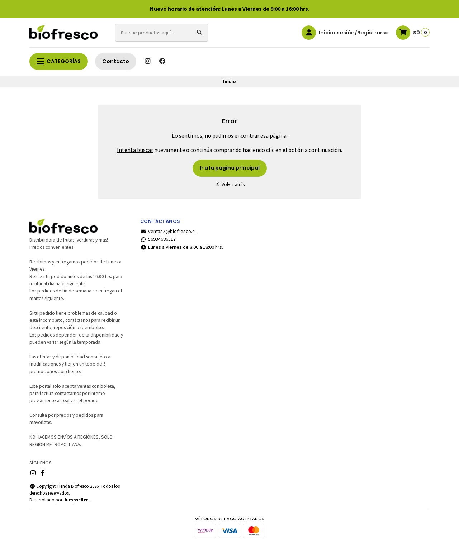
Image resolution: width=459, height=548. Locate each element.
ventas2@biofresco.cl (168, 231)
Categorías (59, 61)
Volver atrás (229, 184)
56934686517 (158, 239)
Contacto (115, 61)
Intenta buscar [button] (135, 149)
